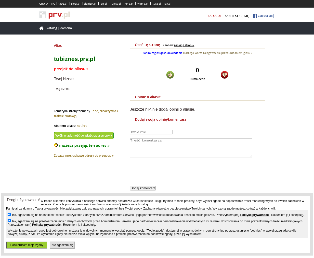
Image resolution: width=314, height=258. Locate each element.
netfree (82, 126)
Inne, (96, 111)
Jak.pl (167, 3)
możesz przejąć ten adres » (84, 145)
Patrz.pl (62, 3)
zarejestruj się (237, 16)
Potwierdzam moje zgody (26, 245)
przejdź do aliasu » (71, 68)
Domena (66, 28)
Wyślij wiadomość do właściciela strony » (83, 135)
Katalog (52, 28)
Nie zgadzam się (62, 245)
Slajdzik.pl (90, 3)
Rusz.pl (156, 3)
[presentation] (167, 175)
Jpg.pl (103, 3)
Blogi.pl (75, 3)
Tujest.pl (115, 3)
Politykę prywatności (254, 215)
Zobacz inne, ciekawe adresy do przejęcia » (84, 155)
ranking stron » (184, 45)
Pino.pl (128, 3)
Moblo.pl (142, 3)
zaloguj (214, 16)
